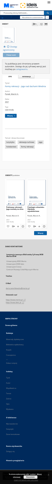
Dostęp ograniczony (10, 48)
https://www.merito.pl (16, 300)
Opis (8, 404)
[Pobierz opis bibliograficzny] (13, 226)
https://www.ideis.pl (15, 302)
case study (9, 110)
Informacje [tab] (26, 77)
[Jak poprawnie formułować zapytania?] (47, 17)
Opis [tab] (10, 77)
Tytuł (8, 378)
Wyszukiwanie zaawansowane (32, 17)
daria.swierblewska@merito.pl (18, 288)
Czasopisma (11, 355)
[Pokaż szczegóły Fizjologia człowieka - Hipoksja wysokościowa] (43, 226)
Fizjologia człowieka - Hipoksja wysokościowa (36, 209)
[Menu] (48, 2)
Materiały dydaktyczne (15, 339)
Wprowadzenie (12, 424)
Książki (9, 350)
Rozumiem (30, 477)
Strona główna (11, 325)
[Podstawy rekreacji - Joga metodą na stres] (15, 192)
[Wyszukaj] (48, 13)
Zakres (9, 398)
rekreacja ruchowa (26, 142)
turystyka (10, 142)
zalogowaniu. (22, 69)
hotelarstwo (11, 147)
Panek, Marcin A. (12, 94)
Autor (8, 383)
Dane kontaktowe (13, 434)
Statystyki (10, 429)
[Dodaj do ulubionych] (41, 24)
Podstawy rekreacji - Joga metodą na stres (14, 208)
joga (40, 142)
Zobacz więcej (11, 363)
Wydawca (10, 409)
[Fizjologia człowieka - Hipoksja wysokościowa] (37, 192)
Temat (8, 393)
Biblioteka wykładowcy (15, 344)
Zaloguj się (10, 451)
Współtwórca (11, 388)
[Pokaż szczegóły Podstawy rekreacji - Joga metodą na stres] (22, 226)
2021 (7, 102)
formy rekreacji (27, 147)
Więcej (40, 233)
